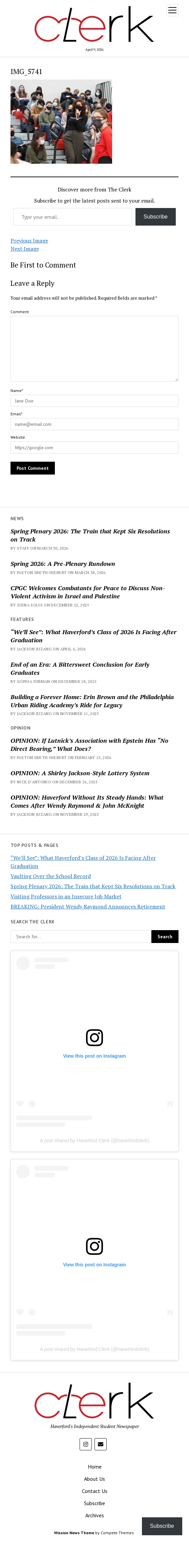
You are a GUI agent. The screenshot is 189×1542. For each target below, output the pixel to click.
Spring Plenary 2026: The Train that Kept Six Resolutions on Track (90, 535)
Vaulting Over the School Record (50, 876)
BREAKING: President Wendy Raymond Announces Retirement (87, 906)
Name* (16, 390)
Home (95, 1466)
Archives (94, 1515)
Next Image (24, 248)
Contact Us (94, 1491)
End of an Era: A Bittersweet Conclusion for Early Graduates (79, 668)
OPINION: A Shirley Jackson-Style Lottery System (79, 773)
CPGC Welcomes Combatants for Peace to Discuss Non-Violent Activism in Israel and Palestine (87, 592)
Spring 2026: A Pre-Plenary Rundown (62, 563)
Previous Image (29, 240)
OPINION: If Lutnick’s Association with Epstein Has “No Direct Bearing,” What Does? (89, 744)
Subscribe (156, 217)
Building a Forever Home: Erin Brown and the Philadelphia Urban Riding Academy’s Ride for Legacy (92, 701)
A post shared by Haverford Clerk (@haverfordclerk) (94, 1140)
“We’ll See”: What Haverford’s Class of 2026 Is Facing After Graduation (93, 636)
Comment (19, 311)
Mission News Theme (74, 1532)
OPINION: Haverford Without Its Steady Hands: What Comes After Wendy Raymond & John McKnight (87, 801)
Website (17, 437)
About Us (94, 1478)
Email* (16, 413)
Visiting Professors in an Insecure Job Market (66, 896)
